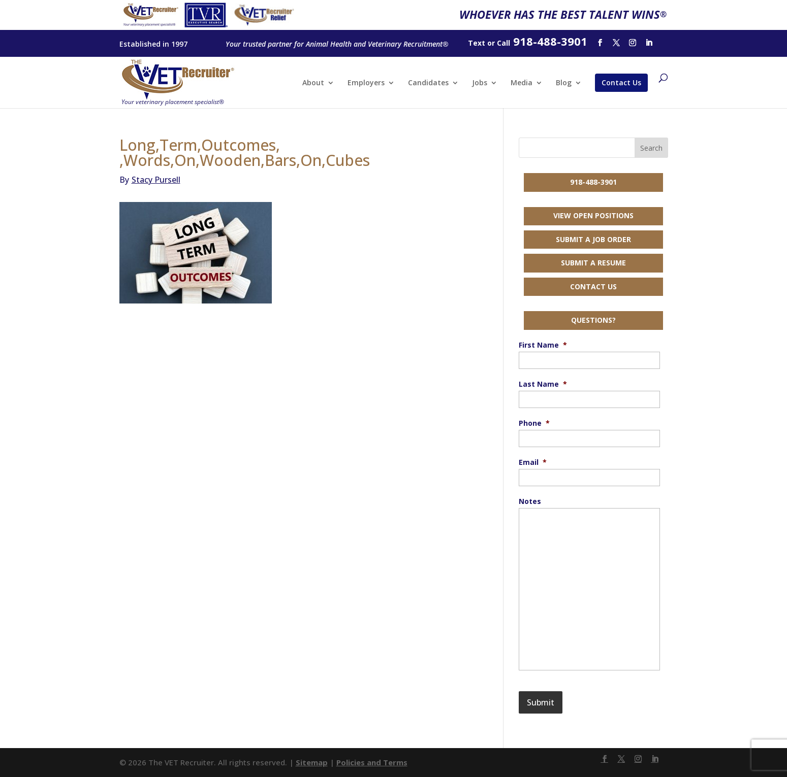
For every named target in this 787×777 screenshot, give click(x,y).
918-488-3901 (593, 182)
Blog (564, 83)
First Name (543, 345)
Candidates (428, 83)
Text (476, 43)
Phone (534, 423)
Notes (530, 501)
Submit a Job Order (593, 239)
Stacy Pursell (149, 179)
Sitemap (312, 762)
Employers (366, 83)
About (313, 83)
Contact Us (621, 82)
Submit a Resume (593, 262)
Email (533, 462)
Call (503, 43)
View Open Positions (593, 215)
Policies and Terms (371, 762)
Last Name (543, 384)
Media (521, 83)
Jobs (479, 83)
